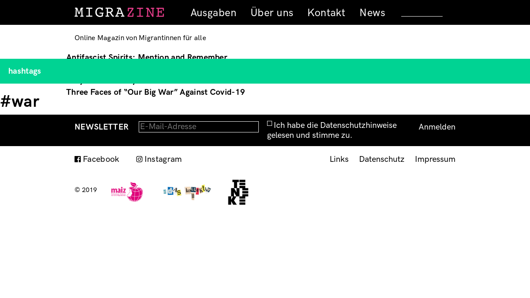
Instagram (163, 159)
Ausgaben (213, 13)
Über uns (272, 13)
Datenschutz (382, 159)
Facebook (101, 159)
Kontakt (326, 13)
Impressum (435, 159)
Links (339, 159)
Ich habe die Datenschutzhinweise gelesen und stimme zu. (332, 130)
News (372, 13)
